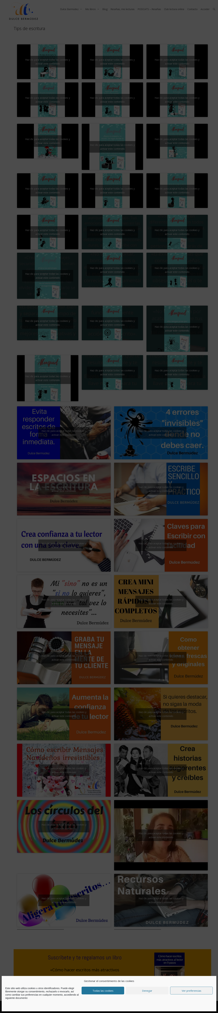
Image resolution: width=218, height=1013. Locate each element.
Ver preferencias (191, 990)
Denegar (147, 990)
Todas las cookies (102, 990)
